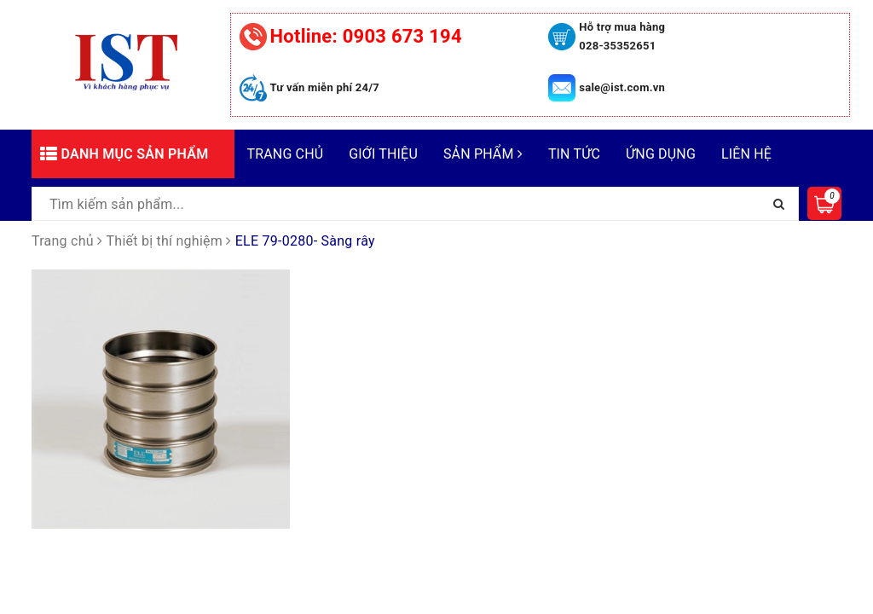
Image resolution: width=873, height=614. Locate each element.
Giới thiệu (383, 154)
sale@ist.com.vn (622, 87)
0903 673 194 (366, 36)
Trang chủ (285, 154)
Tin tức (574, 154)
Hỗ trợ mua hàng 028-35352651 (622, 36)
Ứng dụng (661, 154)
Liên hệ (746, 154)
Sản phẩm (483, 154)
